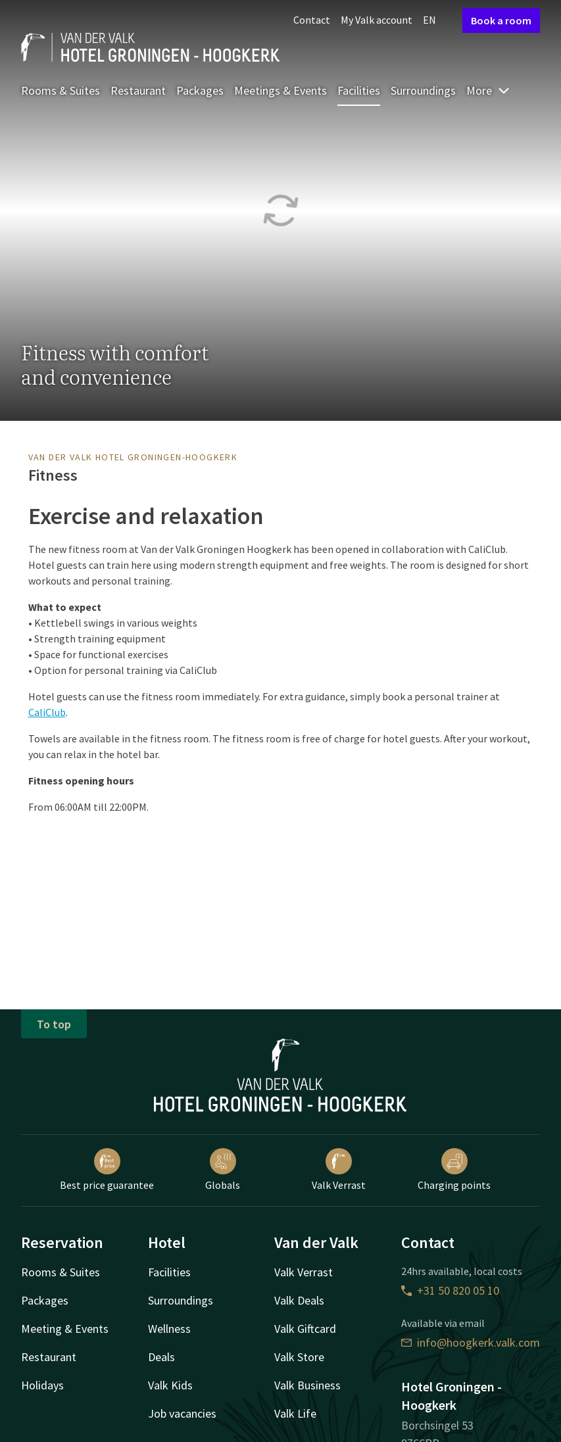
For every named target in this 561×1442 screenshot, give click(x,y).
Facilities (358, 90)
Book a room (501, 20)
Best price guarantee (107, 1169)
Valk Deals (299, 1300)
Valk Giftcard (305, 1328)
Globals (222, 1169)
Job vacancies (182, 1413)
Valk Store (299, 1356)
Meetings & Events (280, 90)
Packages (200, 90)
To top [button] (54, 1024)
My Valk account (376, 19)
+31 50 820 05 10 (450, 1290)
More (488, 90)
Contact (311, 19)
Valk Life (295, 1413)
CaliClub (47, 712)
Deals (161, 1356)
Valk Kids (170, 1385)
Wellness (169, 1328)
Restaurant (138, 90)
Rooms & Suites (60, 90)
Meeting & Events (65, 1328)
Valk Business (307, 1385)
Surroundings (423, 90)
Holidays (42, 1385)
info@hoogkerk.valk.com (470, 1342)
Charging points (454, 1169)
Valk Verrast (339, 1169)
